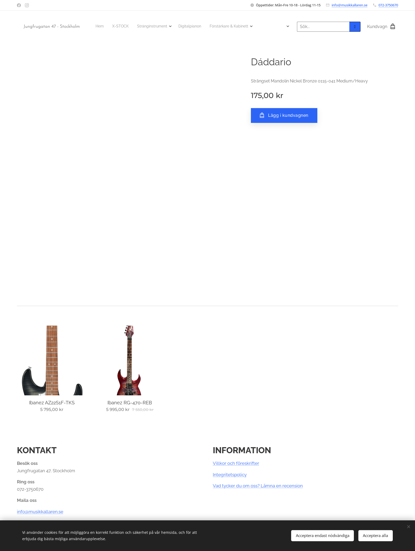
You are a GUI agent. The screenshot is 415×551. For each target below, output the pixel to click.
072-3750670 (388, 5)
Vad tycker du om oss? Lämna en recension (258, 485)
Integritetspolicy (230, 474)
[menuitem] (97, 26)
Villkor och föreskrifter (236, 463)
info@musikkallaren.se (349, 5)
